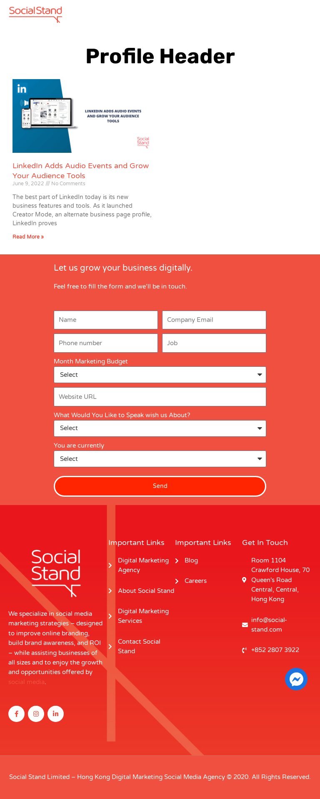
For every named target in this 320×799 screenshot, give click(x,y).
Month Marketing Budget (91, 361)
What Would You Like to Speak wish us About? (122, 415)
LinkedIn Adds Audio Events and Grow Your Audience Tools (80, 170)
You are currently (79, 445)
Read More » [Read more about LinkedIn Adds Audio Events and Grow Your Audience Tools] (28, 237)
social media (26, 682)
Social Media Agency (194, 777)
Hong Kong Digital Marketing (119, 777)
